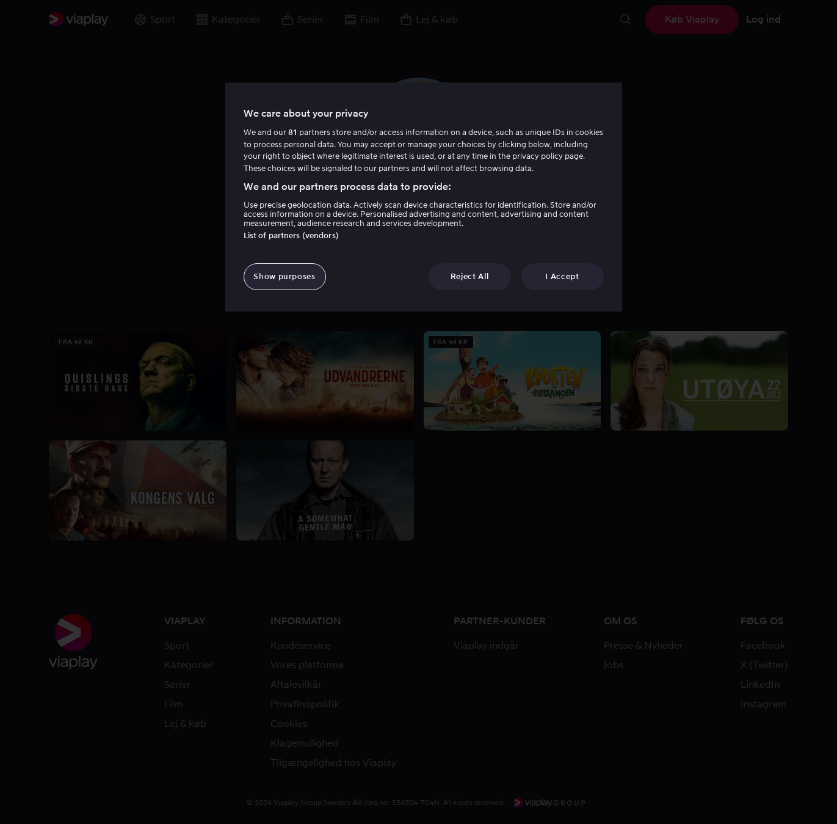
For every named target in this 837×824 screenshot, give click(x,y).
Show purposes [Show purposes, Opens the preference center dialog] (284, 276)
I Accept (562, 276)
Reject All (470, 276)
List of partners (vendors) (291, 235)
